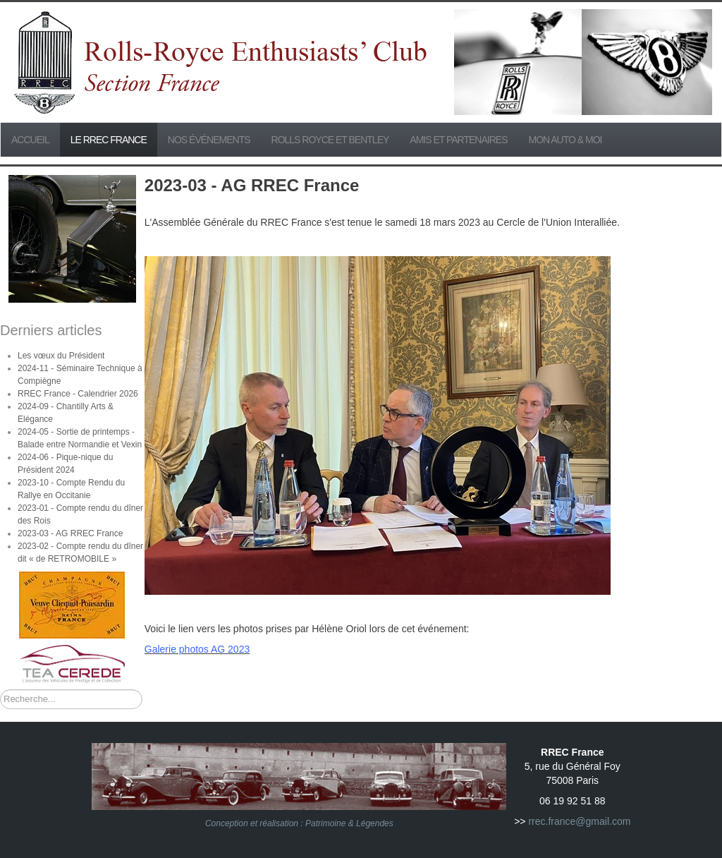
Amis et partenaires (458, 139)
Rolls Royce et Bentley (330, 139)
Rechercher (0, 689)
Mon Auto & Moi (565, 139)
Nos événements (209, 139)
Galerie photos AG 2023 (197, 649)
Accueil (30, 139)
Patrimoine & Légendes (349, 823)
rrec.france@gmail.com (579, 821)
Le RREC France (109, 139)
